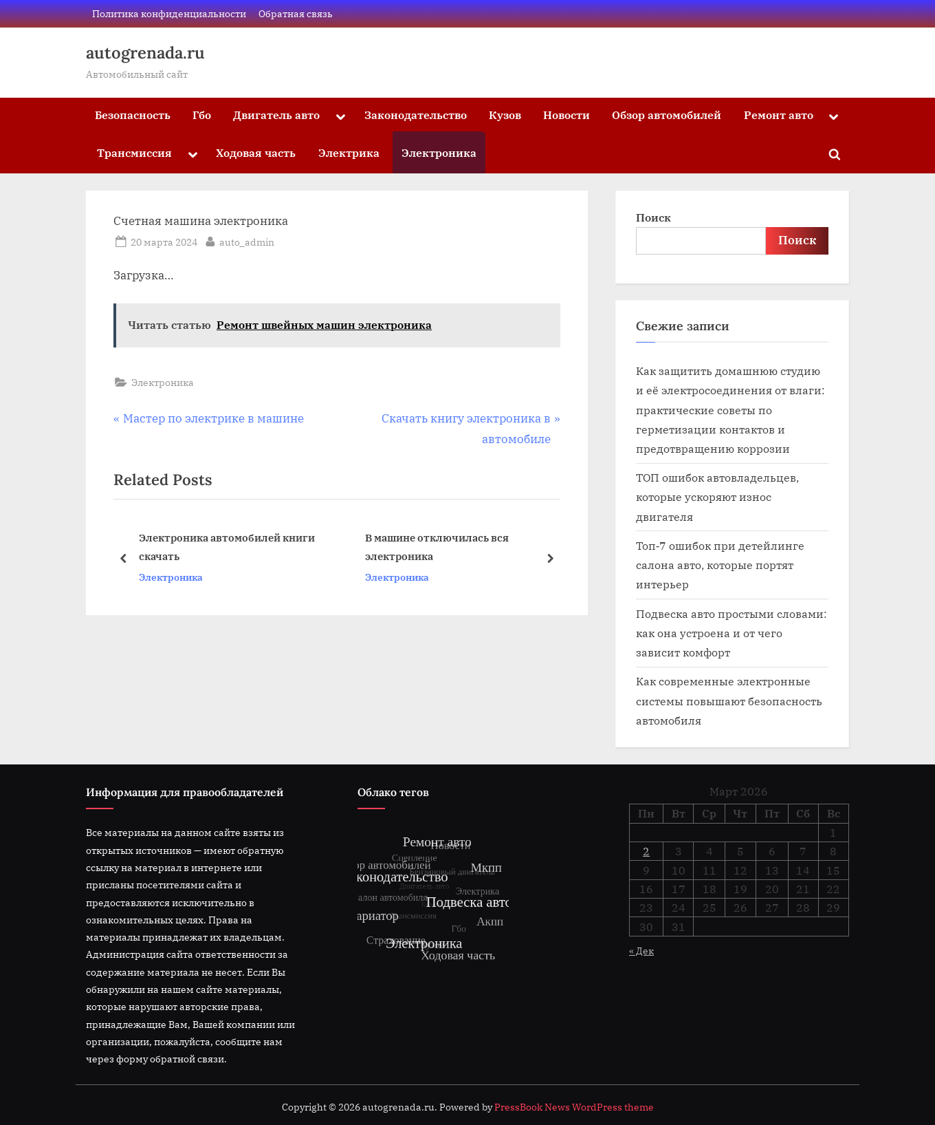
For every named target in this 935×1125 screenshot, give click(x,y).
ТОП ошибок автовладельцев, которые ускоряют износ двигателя (717, 497)
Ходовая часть (256, 152)
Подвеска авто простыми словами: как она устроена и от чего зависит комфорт (731, 633)
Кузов (505, 114)
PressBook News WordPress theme (574, 1107)
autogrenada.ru (145, 52)
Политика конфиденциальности (169, 13)
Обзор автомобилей (666, 114)
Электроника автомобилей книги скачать (227, 547)
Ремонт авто (778, 114)
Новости (566, 114)
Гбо (201, 114)
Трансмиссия (134, 152)
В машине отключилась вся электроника (437, 547)
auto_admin (246, 240)
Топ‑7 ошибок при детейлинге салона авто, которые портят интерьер (720, 565)
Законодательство (415, 114)
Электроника (439, 152)
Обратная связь (295, 13)
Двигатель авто (276, 114)
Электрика (349, 152)
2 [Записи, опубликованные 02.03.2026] (646, 851)
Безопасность (132, 114)
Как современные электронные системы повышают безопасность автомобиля (729, 700)
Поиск (653, 217)
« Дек (641, 950)
